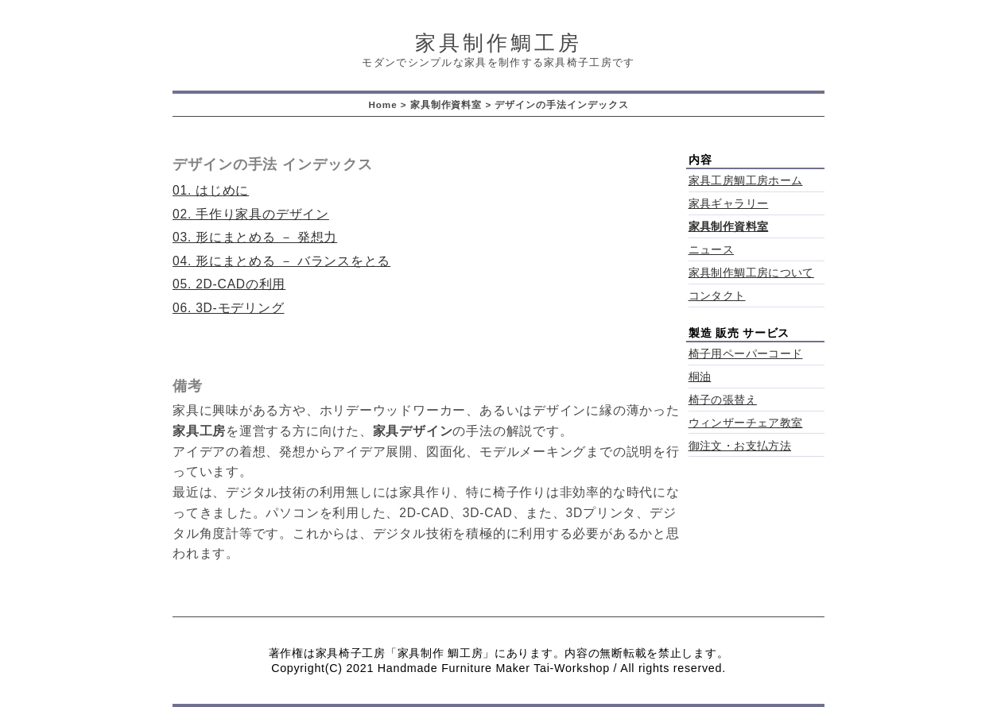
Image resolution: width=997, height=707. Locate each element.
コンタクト (717, 296)
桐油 (700, 377)
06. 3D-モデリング (229, 308)
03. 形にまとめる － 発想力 (255, 237)
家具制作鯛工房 (498, 43)
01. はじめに (211, 190)
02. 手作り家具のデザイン (251, 214)
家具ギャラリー (729, 204)
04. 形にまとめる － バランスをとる (281, 261)
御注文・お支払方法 (740, 446)
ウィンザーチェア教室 (746, 423)
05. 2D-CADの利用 (229, 284)
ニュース (712, 250)
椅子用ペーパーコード (746, 354)
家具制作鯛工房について (751, 273)
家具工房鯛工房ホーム (746, 181)
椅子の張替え (723, 400)
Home (382, 104)
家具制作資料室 (446, 104)
